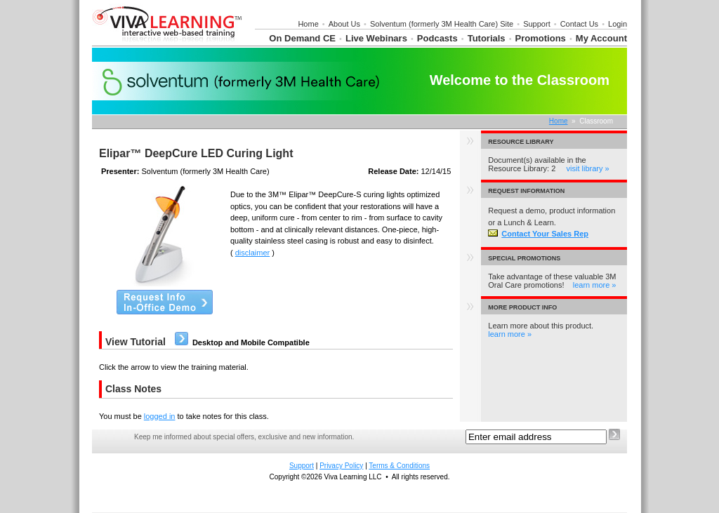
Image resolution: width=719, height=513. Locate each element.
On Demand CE (302, 38)
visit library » (588, 168)
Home (308, 24)
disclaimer (252, 252)
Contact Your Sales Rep (538, 233)
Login (617, 24)
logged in (160, 416)
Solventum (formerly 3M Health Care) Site (441, 24)
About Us (344, 24)
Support (536, 24)
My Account (601, 38)
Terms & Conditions (399, 465)
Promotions (540, 38)
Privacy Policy (341, 465)
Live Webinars (376, 38)
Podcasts (437, 38)
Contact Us (579, 24)
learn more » (594, 285)
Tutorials (487, 38)
